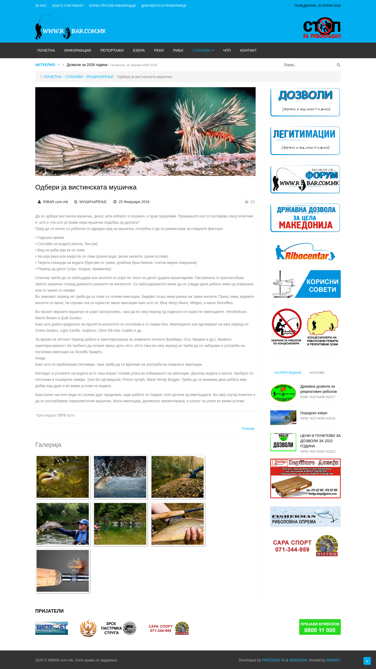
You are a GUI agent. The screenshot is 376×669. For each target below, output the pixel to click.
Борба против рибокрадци (112, 6)
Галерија (248, 428)
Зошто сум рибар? (68, 6)
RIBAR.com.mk (55, 202)
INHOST (333, 660)
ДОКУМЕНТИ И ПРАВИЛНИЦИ (163, 6)
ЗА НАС (41, 6)
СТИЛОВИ (74, 77)
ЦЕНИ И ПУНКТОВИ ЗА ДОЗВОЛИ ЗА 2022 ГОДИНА (320, 441)
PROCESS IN (273, 660)
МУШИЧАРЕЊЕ (100, 77)
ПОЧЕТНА (52, 77)
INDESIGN (298, 660)
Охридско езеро (313, 413)
